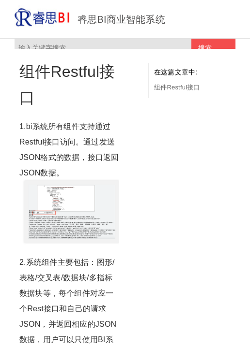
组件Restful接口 (177, 87)
